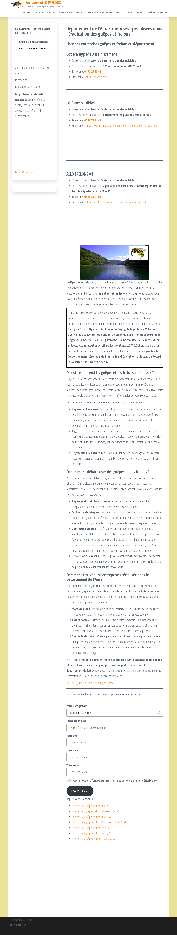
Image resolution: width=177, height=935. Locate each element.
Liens (127, 12)
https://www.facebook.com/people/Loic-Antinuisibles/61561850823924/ (123, 126)
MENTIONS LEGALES (25, 172)
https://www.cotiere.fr (97, 77)
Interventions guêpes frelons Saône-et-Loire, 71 (95, 811)
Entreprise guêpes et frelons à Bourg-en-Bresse (90, 683)
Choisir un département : (34, 42)
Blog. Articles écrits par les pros (105, 12)
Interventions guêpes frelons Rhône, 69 (91, 817)
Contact (140, 12)
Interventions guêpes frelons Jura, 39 (90, 806)
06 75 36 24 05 (92, 197)
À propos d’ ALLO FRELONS (72, 12)
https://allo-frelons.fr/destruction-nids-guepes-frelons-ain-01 (117, 202)
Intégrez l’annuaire (157, 12)
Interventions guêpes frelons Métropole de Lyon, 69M (99, 822)
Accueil (28, 12)
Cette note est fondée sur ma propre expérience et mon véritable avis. (116, 781)
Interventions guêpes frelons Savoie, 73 (91, 833)
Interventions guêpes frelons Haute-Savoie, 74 (95, 839)
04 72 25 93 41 (92, 72)
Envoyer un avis (80, 791)
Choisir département (46, 12)
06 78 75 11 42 (92, 120)
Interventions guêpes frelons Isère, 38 (91, 828)
